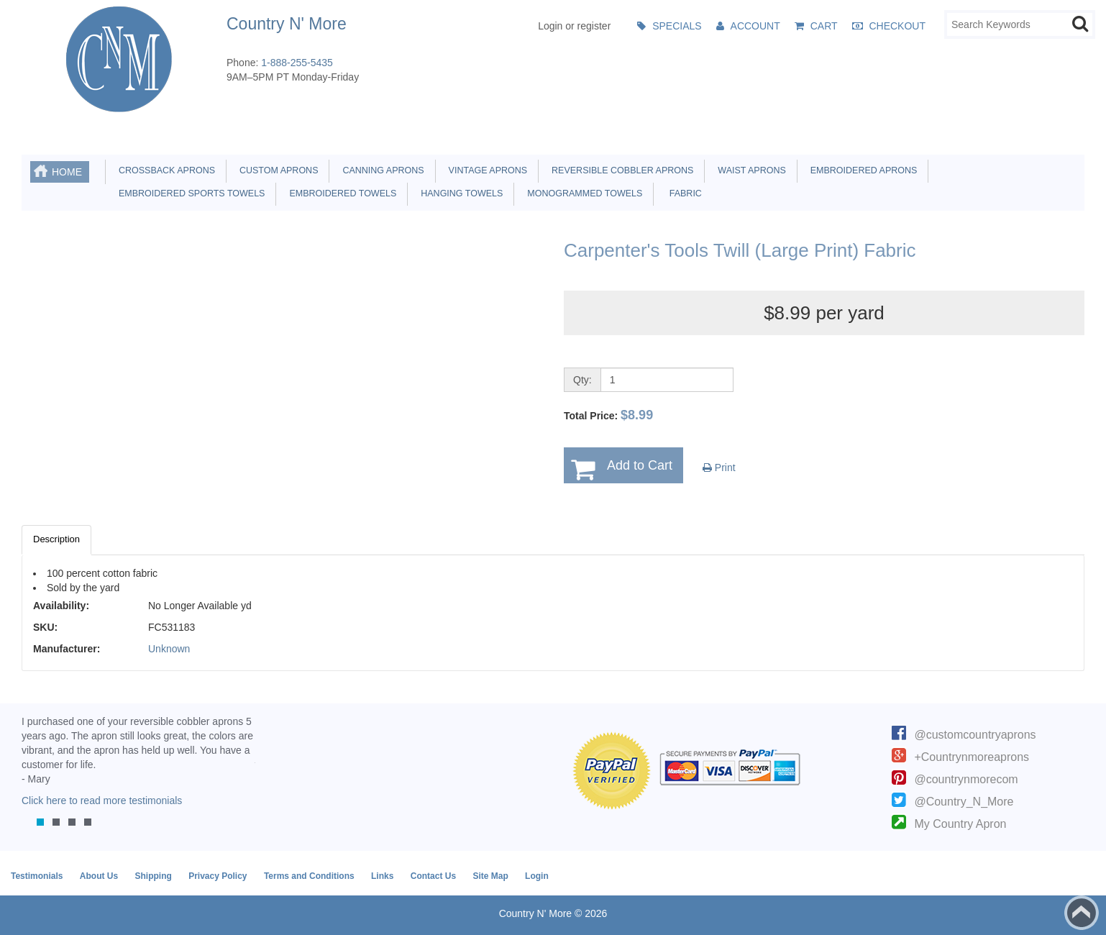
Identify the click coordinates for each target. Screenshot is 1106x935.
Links (382, 876)
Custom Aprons (276, 170)
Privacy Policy (217, 876)
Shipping (152, 876)
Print (719, 467)
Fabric (682, 193)
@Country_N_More (963, 801)
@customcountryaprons (975, 735)
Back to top (1081, 913)
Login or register (574, 26)
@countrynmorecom (966, 779)
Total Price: (608, 415)
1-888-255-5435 (297, 62)
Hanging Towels (459, 193)
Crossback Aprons (164, 170)
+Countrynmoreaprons (971, 757)
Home (67, 172)
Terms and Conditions (309, 876)
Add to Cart (639, 465)
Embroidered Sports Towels (189, 193)
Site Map (490, 876)
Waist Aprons (749, 170)
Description (56, 539)
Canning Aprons (380, 170)
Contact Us (433, 876)
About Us (99, 876)
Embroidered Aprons (861, 170)
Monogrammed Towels (582, 193)
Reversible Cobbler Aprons (620, 170)
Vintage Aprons (485, 170)
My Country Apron (960, 824)
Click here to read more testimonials (102, 800)
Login (537, 876)
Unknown (169, 648)
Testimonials (37, 876)
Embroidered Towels (340, 193)
